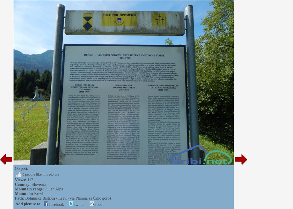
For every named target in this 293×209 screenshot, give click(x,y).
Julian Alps (54, 189)
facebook (54, 204)
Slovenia (39, 184)
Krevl (38, 194)
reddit (97, 204)
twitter (77, 204)
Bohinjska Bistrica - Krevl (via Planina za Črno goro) (68, 198)
